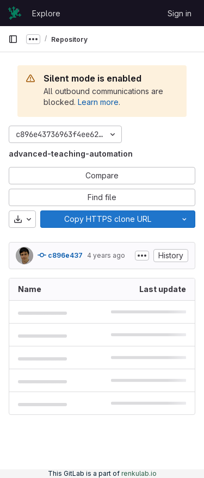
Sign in (179, 13)
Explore (46, 13)
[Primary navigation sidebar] (13, 39)
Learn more (98, 102)
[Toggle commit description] (142, 255)
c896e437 (60, 255)
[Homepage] (14, 13)
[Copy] (107, 219)
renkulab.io (139, 473)
